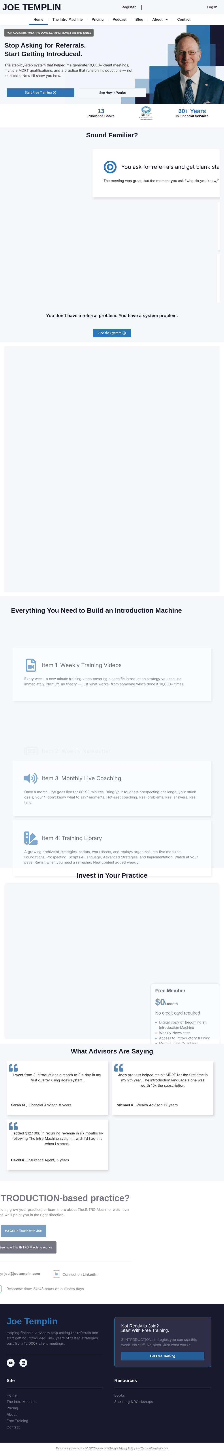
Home (38, 19)
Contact (184, 19)
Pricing (98, 19)
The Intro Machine (67, 19)
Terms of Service (151, 1448)
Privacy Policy (127, 1448)
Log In (212, 7)
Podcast (119, 19)
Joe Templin (31, 7)
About (160, 20)
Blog (139, 19)
